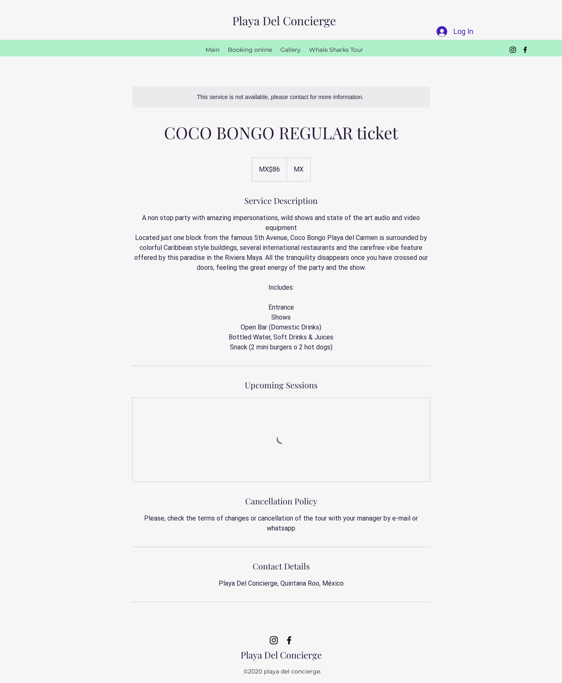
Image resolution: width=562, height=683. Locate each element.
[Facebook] (525, 50)
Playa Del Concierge (284, 20)
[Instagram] (513, 50)
